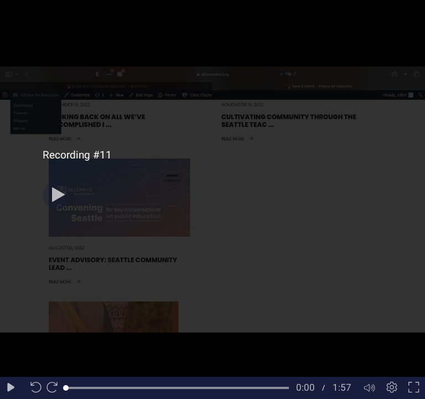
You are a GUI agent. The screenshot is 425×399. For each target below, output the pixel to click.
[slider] (177, 388)
